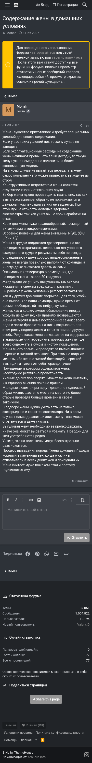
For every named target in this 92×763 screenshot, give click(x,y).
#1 (88, 126)
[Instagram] (87, 755)
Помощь (10, 740)
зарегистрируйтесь (67, 57)
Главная (26, 740)
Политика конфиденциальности (60, 732)
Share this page (46, 699)
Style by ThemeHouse (17, 752)
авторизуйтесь (43, 52)
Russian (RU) (33, 725)
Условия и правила (18, 732)
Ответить (82, 481)
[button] (7, 4)
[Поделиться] (81, 125)
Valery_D (83, 624)
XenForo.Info (36, 757)
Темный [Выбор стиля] (10, 725)
